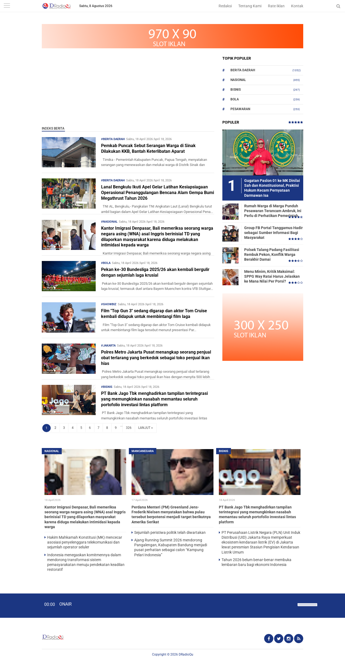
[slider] (307, 608)
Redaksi (225, 6)
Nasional (238, 80)
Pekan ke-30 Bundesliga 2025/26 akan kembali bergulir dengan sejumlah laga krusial (155, 272)
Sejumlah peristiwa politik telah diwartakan (170, 532)
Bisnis (235, 89)
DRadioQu (186, 654)
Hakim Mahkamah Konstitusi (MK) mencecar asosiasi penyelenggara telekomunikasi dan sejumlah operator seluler (84, 542)
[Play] (17, 605)
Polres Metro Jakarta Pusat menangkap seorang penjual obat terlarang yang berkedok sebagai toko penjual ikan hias (156, 358)
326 (129, 428)
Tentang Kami (249, 6)
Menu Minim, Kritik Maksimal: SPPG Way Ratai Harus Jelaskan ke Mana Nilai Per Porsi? (272, 276)
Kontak (297, 6)
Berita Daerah (242, 70)
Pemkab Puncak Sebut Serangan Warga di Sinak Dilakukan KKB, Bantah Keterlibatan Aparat (148, 148)
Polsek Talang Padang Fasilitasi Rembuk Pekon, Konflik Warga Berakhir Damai (271, 254)
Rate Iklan (276, 6)
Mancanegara (143, 451)
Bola (234, 99)
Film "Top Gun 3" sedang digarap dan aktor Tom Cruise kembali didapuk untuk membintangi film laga (154, 313)
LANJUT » (145, 428)
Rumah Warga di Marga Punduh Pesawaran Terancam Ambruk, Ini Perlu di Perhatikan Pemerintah (272, 211)
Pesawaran (240, 109)
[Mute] (292, 604)
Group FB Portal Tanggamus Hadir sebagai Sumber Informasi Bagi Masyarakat (273, 233)
